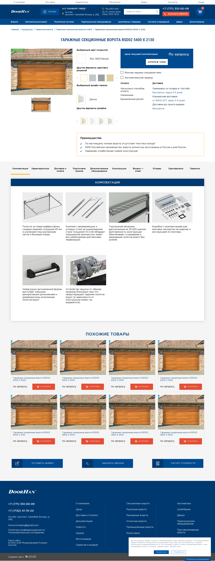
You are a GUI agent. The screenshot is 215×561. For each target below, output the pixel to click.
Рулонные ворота (136, 510)
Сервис (80, 533)
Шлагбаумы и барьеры (129, 22)
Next (116, 78)
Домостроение (197, 22)
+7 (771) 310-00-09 (175, 8)
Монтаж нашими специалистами (143, 72)
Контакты (173, 2)
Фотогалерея (83, 539)
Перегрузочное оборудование (96, 22)
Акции (201, 2)
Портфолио (114, 2)
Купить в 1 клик (157, 62)
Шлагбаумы (183, 510)
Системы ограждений (158, 22)
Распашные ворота (137, 516)
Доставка (50, 2)
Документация (84, 522)
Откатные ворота (136, 522)
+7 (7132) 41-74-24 (21, 510)
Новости (81, 527)
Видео (144, 2)
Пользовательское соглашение (26, 533)
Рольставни (133, 533)
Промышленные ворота (139, 527)
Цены (79, 510)
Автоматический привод (139, 77)
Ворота (14, 22)
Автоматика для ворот (36, 22)
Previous (77, 78)
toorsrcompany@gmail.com (23, 526)
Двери (179, 22)
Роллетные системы (64, 22)
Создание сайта (22, 557)
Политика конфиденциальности (26, 531)
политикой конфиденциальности (145, 544)
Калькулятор (82, 2)
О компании (19, 2)
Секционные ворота (137, 504)
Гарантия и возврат (87, 545)
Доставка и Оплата (87, 516)
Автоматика (184, 504)
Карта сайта (14, 541)
